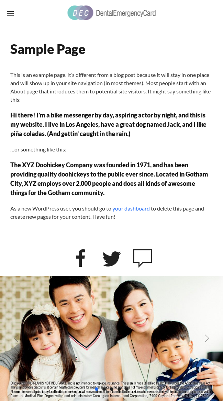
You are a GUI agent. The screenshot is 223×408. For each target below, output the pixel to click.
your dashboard (131, 208)
